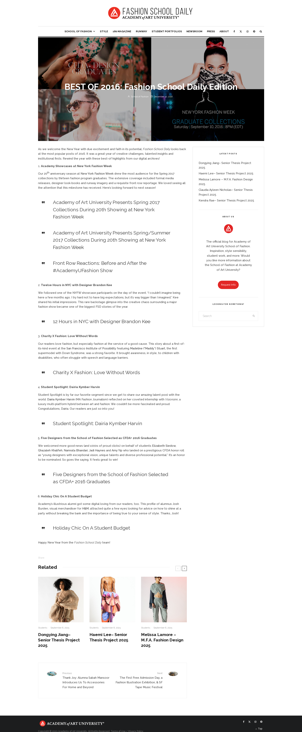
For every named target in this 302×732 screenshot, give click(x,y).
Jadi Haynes (97, 450)
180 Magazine (122, 31)
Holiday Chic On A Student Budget (91, 528)
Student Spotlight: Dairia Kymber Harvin (97, 423)
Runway (141, 31)
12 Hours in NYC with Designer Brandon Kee (101, 321)
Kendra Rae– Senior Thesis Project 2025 (226, 200)
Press (211, 31)
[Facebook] (234, 31)
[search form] (224, 316)
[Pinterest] (254, 31)
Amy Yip (117, 450)
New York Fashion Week (97, 173)
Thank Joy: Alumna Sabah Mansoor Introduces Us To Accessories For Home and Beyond (86, 680)
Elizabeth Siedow (164, 446)
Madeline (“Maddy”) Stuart (147, 348)
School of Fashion (78, 31)
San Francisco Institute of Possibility (91, 348)
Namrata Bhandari (76, 450)
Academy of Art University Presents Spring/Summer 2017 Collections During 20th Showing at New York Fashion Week (111, 240)
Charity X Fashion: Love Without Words (96, 372)
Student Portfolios (167, 31)
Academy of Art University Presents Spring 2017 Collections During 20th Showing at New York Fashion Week (106, 209)
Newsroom (194, 31)
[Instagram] (247, 31)
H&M (85, 508)
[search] (254, 316)
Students (42, 628)
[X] (240, 31)
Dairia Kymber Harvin (61, 399)
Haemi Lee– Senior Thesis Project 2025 (108, 637)
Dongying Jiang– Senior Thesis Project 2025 (59, 640)
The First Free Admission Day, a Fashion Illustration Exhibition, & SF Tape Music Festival (138, 680)
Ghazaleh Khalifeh (50, 450)
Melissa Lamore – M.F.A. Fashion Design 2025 (162, 640)
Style (104, 31)
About (224, 31)
